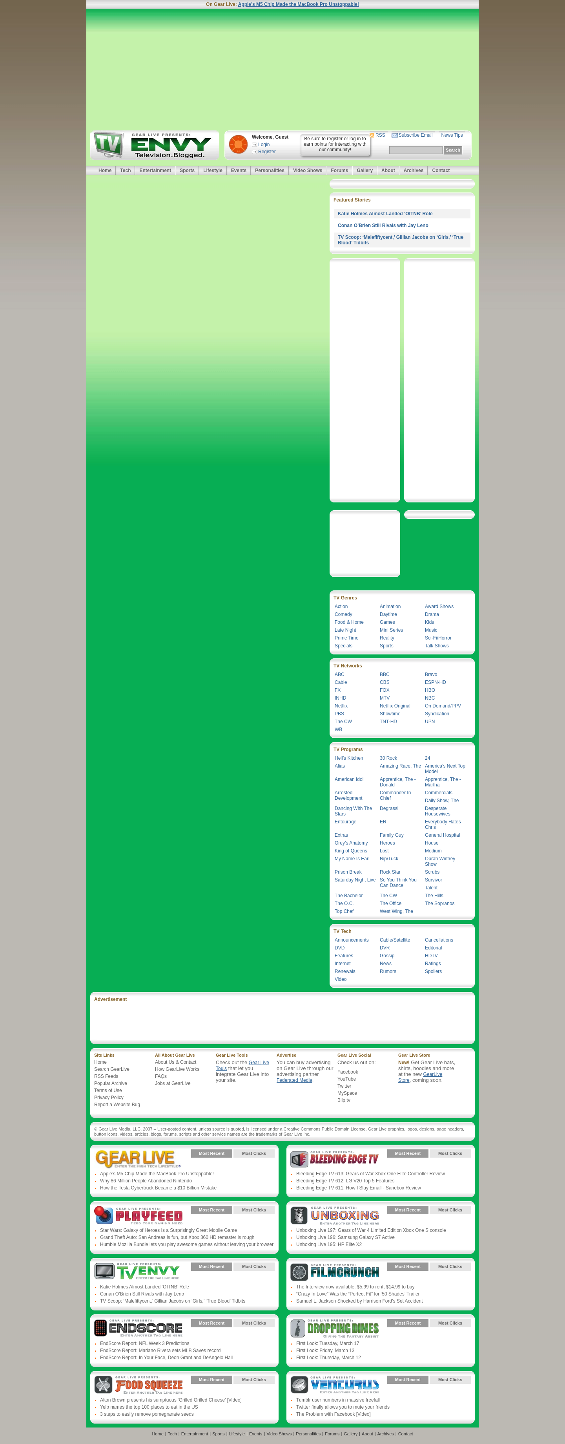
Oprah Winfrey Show (440, 861)
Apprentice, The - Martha (443, 782)
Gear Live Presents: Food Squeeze (138, 1385)
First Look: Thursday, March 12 (328, 1357)
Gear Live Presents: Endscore (138, 1329)
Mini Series (391, 630)
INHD (340, 698)
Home (104, 170)
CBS (385, 682)
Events (238, 170)
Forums (339, 170)
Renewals (345, 971)
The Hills (434, 895)
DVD (339, 948)
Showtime (390, 714)
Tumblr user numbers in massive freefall (338, 1400)
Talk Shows (437, 646)
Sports (187, 170)
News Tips (452, 135)
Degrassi (389, 808)
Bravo (431, 674)
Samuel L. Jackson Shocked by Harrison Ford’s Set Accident (359, 1301)
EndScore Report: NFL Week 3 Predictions (144, 1343)
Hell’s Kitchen (349, 758)
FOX (385, 690)
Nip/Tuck (389, 858)
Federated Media (294, 1080)
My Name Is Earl (352, 858)
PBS (339, 714)
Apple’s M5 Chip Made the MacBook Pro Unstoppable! (298, 4)
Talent (431, 888)
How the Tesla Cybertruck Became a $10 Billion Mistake (158, 1188)
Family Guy (392, 835)
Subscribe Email (416, 135)
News (386, 963)
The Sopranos (439, 903)
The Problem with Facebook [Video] (333, 1414)
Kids (429, 622)
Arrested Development (349, 795)
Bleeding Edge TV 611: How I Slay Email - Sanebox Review (358, 1188)
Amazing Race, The (400, 766)
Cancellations (439, 940)
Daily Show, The (442, 800)
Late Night (345, 630)
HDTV (431, 955)
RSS (380, 135)
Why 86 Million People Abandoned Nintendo (146, 1181)
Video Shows (307, 170)
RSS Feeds (106, 1076)
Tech (125, 170)
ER (383, 822)
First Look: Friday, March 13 (325, 1350)
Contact (441, 170)
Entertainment (155, 170)
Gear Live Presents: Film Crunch (334, 1272)
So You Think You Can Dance (398, 882)
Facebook (347, 1072)
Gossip (387, 955)
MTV (385, 698)
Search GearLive (111, 1069)
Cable (341, 682)
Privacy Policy (109, 1097)
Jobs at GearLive (173, 1083)
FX (338, 690)
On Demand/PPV (443, 706)
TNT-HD (388, 721)
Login (264, 144)
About (388, 170)
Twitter (344, 1086)
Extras (341, 835)
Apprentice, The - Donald (398, 782)
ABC (339, 674)
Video (340, 979)
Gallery (365, 170)
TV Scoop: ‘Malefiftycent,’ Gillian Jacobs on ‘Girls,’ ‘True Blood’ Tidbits (172, 1301)
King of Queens (351, 851)
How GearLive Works (177, 1069)
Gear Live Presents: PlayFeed (138, 1216)
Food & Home (349, 622)
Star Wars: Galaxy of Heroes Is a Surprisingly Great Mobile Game (168, 1230)
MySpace (347, 1093)
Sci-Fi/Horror (438, 638)
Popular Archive (110, 1083)
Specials (343, 646)
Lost (384, 851)
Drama (432, 614)
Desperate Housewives (437, 811)
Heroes (387, 843)
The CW (343, 721)
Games (387, 622)
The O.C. (344, 903)
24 (427, 758)
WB (338, 729)
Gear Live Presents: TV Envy (138, 1272)
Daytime (388, 614)
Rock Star (390, 872)
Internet (343, 963)
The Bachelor (349, 895)
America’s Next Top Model (445, 768)
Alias (340, 766)
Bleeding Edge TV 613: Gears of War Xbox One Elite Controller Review (370, 1173)
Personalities (269, 170)
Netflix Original (395, 706)
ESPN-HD (435, 682)
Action (341, 606)
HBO (430, 690)
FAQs (161, 1076)
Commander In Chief (395, 795)
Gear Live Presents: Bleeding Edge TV (334, 1159)
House (432, 843)
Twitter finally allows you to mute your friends (343, 1407)
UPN (430, 721)
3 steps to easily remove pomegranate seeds (147, 1414)
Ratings (433, 963)
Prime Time (347, 638)
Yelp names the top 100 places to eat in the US (149, 1407)
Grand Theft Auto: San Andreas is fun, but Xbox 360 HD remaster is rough (177, 1237)
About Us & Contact (175, 1062)
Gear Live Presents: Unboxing (334, 1216)
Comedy (343, 614)
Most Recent (211, 1153)
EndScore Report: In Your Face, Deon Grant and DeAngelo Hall (166, 1357)
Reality (387, 638)
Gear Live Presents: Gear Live (138, 1159)
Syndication (437, 714)
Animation (390, 606)
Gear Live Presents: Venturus (334, 1385)
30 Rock (388, 758)
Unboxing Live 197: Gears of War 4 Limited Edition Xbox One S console (371, 1230)
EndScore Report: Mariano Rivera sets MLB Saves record (160, 1350)
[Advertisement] (282, 70)
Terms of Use (108, 1090)
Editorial (433, 948)
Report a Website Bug (117, 1104)
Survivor (433, 880)
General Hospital (442, 835)
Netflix (341, 706)
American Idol (349, 779)
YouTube (346, 1079)
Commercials (438, 792)
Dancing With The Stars (353, 811)
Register (267, 151)
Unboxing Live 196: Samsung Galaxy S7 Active (345, 1237)
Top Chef (344, 911)
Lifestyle (212, 170)
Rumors (388, 971)
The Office (390, 903)
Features (344, 955)
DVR (385, 948)
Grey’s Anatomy (351, 843)
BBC (385, 674)
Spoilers (433, 971)
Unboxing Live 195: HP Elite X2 (329, 1244)
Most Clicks (254, 1153)
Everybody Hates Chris (443, 824)
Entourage (345, 822)
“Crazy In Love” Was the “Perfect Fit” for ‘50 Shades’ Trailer (358, 1294)
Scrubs (432, 872)
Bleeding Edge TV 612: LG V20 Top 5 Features (345, 1181)
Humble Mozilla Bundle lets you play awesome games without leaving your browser (186, 1244)
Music (431, 630)
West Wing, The (396, 911)
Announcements (352, 940)
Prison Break (348, 872)
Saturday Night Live (355, 880)
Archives (414, 170)
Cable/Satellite (395, 940)
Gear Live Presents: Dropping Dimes (334, 1329)
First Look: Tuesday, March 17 (327, 1343)
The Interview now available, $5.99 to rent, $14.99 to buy (355, 1287)
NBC (430, 698)
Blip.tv (343, 1100)
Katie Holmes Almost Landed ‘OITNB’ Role (385, 213)
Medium (433, 851)
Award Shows (439, 606)
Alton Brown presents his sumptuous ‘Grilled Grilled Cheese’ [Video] (171, 1400)
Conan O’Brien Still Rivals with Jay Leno (383, 225)
